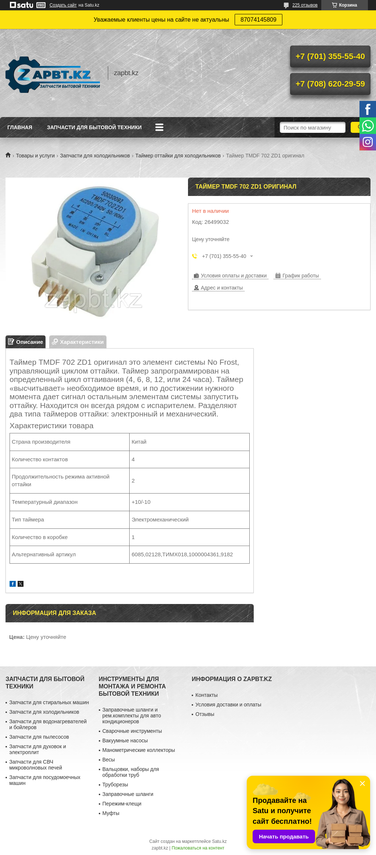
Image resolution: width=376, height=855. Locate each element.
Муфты (110, 813)
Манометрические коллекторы (138, 750)
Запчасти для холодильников (95, 156)
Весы (108, 760)
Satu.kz (219, 841)
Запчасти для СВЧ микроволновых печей (35, 765)
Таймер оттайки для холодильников (178, 156)
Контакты (206, 695)
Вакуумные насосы (125, 740)
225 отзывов (305, 5)
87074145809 (258, 20)
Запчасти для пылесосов (39, 737)
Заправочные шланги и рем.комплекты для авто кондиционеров (131, 715)
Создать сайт (63, 5)
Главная (19, 127)
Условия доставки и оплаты (228, 704)
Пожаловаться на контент (198, 848)
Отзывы (204, 714)
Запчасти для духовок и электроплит (37, 749)
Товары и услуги (35, 156)
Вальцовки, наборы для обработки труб (130, 772)
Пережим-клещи (121, 804)
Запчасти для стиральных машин (49, 702)
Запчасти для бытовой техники (94, 127)
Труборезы (115, 784)
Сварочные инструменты (132, 731)
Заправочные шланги (127, 794)
